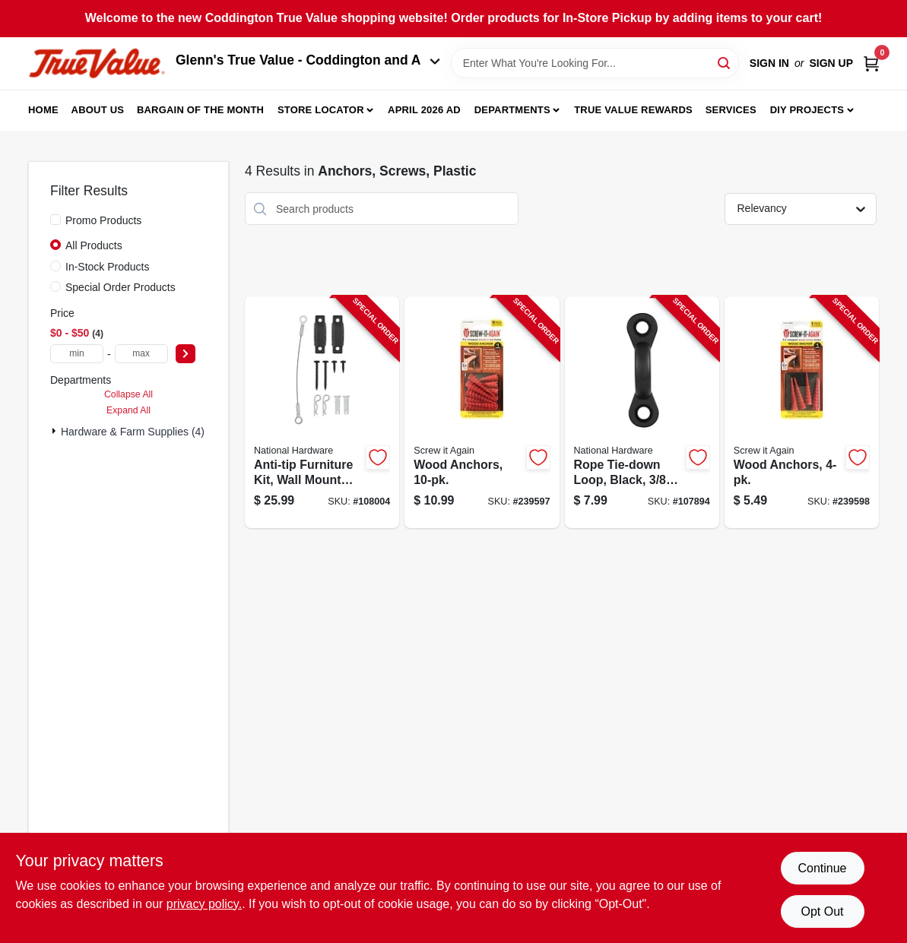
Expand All (128, 410)
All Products (93, 245)
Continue (822, 868)
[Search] (725, 61)
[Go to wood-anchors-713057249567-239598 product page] (802, 412)
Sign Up (831, 63)
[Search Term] (595, 63)
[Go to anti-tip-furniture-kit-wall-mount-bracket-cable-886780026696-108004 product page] (322, 412)
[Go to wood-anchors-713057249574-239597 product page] (481, 412)
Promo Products (103, 220)
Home (43, 110)
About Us (98, 110)
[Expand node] (55, 431)
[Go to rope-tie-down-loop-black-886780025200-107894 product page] (642, 412)
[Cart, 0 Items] (871, 63)
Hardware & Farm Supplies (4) (133, 432)
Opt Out (822, 911)
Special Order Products (120, 287)
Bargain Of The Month (200, 110)
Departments (512, 110)
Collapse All (128, 394)
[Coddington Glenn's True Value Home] (96, 63)
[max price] (141, 353)
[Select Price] (185, 353)
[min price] (76, 353)
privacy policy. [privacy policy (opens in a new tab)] (204, 903)
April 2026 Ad (424, 110)
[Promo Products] (55, 219)
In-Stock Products (107, 267)
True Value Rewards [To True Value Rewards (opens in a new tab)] (633, 110)
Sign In (769, 63)
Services (731, 110)
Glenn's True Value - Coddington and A (308, 60)
